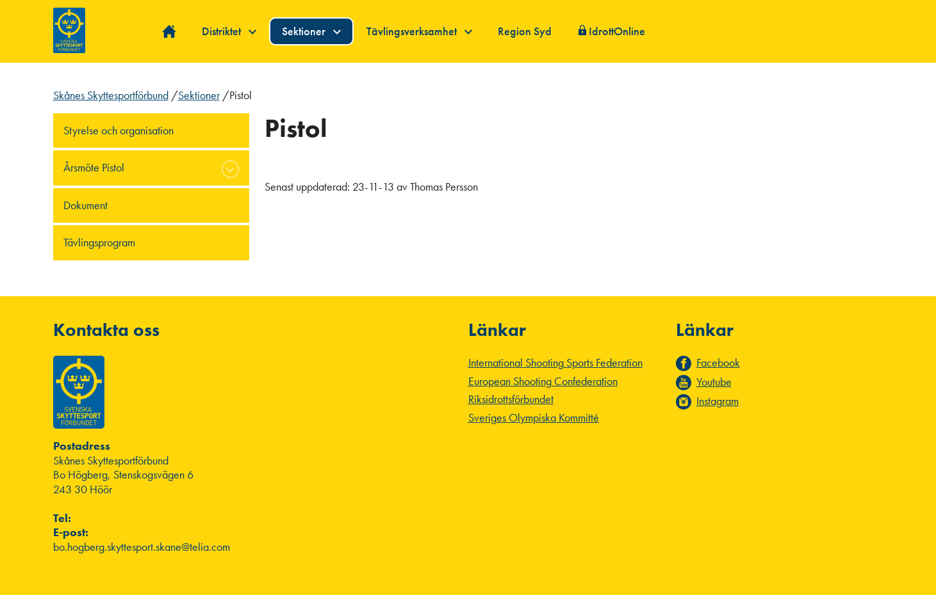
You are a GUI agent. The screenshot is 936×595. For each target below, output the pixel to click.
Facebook (718, 363)
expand (230, 169)
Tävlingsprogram (99, 242)
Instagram (717, 401)
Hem (169, 32)
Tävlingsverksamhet (419, 31)
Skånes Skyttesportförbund (110, 95)
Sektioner (311, 31)
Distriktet (229, 31)
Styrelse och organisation (118, 130)
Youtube (714, 382)
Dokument (85, 205)
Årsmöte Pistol (93, 167)
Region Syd (525, 31)
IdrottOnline (617, 31)
